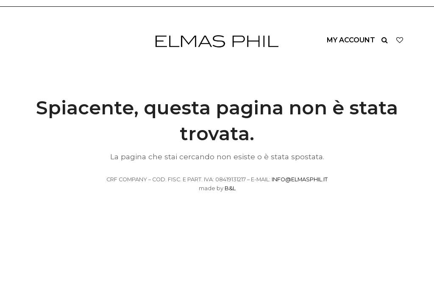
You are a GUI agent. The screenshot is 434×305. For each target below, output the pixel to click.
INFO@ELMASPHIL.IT (300, 179)
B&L (230, 188)
